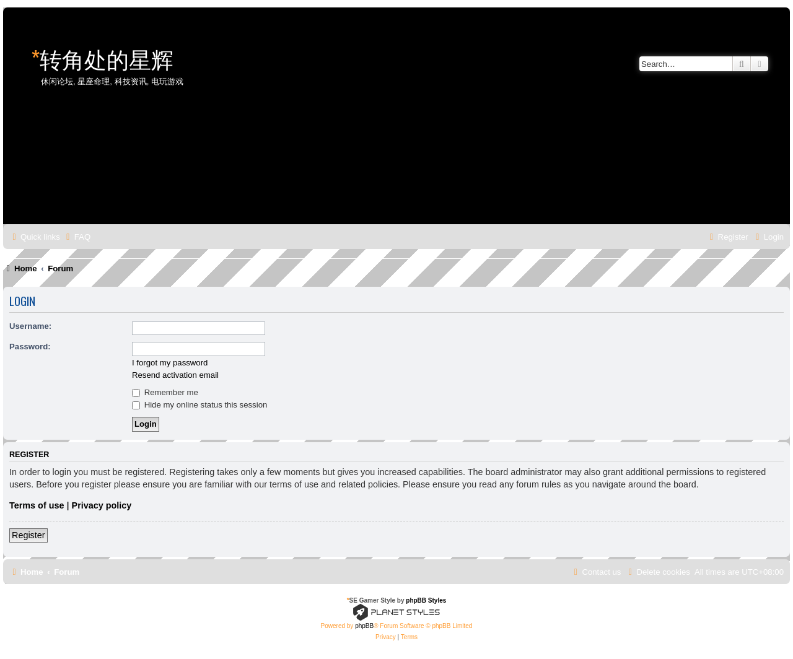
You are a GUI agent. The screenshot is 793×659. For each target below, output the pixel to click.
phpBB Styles (426, 600)
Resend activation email (175, 375)
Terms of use (36, 505)
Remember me (165, 392)
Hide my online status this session (199, 404)
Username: (30, 326)
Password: (30, 346)
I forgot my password (170, 362)
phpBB (364, 625)
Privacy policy (102, 505)
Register (28, 535)
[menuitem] (76, 237)
